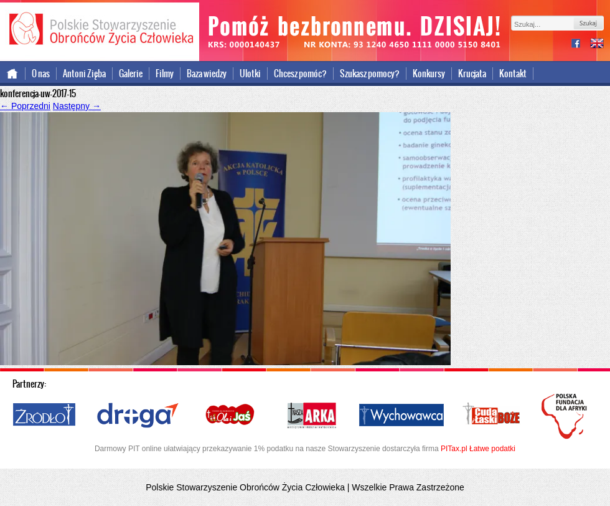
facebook (580, 44)
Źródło (44, 416)
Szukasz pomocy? (370, 73)
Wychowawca (401, 416)
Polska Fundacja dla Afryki (566, 416)
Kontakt (513, 73)
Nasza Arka (311, 416)
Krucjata (472, 73)
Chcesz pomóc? (300, 73)
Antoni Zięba (84, 73)
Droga (138, 416)
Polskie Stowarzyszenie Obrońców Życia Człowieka (99, 30)
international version (597, 44)
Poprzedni (25, 106)
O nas (41, 73)
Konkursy (429, 73)
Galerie (131, 73)
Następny (77, 106)
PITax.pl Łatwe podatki (478, 448)
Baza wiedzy (207, 73)
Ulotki (250, 73)
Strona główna (13, 73)
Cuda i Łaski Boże (491, 416)
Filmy (165, 73)
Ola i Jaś (231, 416)
